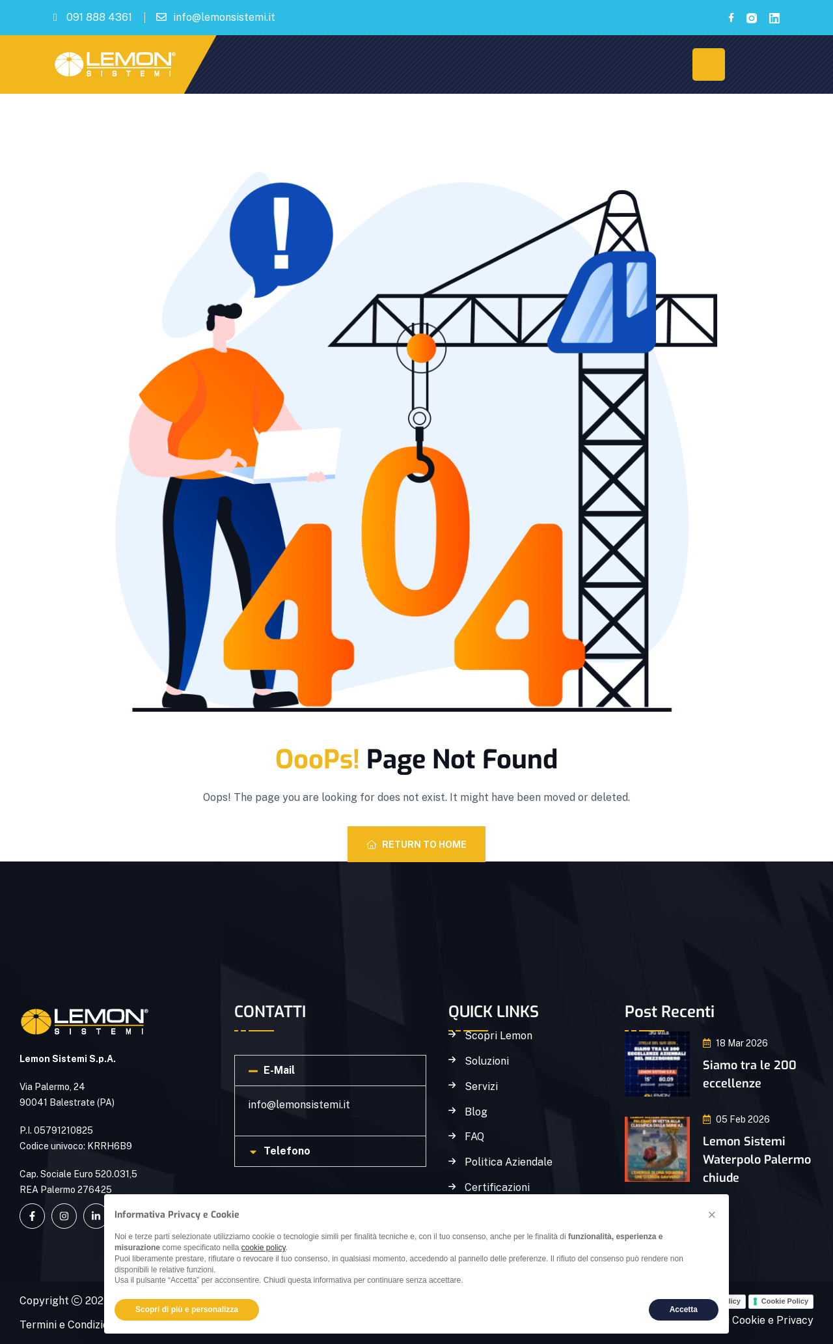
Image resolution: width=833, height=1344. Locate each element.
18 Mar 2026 (735, 1043)
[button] (330, 1070)
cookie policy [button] (263, 1247)
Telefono (287, 1151)
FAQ (474, 1137)
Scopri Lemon (498, 1036)
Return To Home (416, 844)
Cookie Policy (784, 1301)
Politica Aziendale (509, 1162)
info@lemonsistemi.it (224, 17)
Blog (476, 1112)
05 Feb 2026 (736, 1119)
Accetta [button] (684, 1309)
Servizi (481, 1087)
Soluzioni (487, 1061)
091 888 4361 (99, 17)
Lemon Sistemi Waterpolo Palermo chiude (757, 1160)
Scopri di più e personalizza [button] (186, 1309)
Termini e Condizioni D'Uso (84, 1325)
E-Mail (279, 1070)
